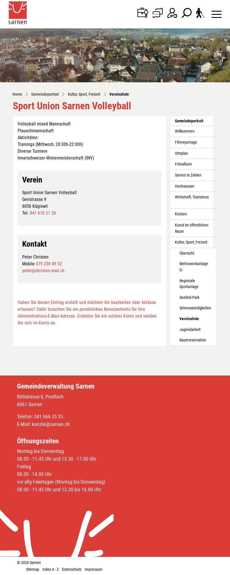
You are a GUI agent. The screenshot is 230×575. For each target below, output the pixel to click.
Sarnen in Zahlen (188, 175)
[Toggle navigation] (216, 14)
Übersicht (186, 253)
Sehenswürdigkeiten (195, 308)
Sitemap (32, 569)
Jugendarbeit (189, 329)
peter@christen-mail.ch (43, 270)
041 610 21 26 (43, 213)
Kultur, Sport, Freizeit (191, 242)
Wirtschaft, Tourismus (192, 197)
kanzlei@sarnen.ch (51, 424)
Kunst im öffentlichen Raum (191, 228)
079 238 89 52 (49, 263)
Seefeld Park (189, 297)
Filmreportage (186, 142)
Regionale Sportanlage (188, 283)
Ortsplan (181, 153)
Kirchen (181, 214)
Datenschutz (71, 569)
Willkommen (185, 131)
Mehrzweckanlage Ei (193, 266)
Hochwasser (184, 186)
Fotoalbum (183, 164)
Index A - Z (50, 569)
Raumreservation (192, 340)
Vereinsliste (192, 320)
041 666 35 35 (48, 416)
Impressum (94, 569)
